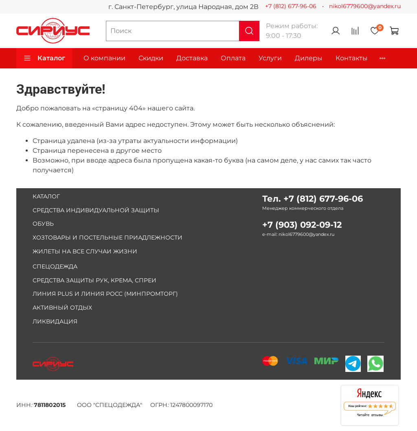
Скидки (150, 58)
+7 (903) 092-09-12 (302, 225)
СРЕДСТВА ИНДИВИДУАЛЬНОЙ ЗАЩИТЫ (96, 210)
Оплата (233, 58)
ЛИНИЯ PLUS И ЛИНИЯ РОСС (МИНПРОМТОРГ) (105, 293)
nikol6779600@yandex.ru (365, 6)
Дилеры (309, 58)
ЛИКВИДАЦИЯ (55, 321)
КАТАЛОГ (46, 196)
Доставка (192, 58)
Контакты (352, 58)
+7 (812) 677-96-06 (290, 6)
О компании (104, 58)
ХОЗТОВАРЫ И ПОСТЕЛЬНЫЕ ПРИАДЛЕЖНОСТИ (107, 237)
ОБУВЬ (43, 223)
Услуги (270, 58)
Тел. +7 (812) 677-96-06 (312, 199)
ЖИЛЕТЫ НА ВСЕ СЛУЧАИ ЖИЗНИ (85, 251)
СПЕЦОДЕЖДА (55, 266)
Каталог (44, 58)
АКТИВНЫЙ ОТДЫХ (62, 307)
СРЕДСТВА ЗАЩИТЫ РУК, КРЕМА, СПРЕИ (94, 280)
